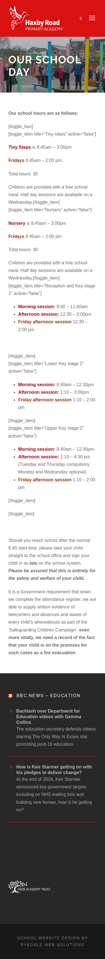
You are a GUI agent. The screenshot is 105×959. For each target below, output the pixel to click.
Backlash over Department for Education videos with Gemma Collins (48, 717)
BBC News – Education (49, 695)
